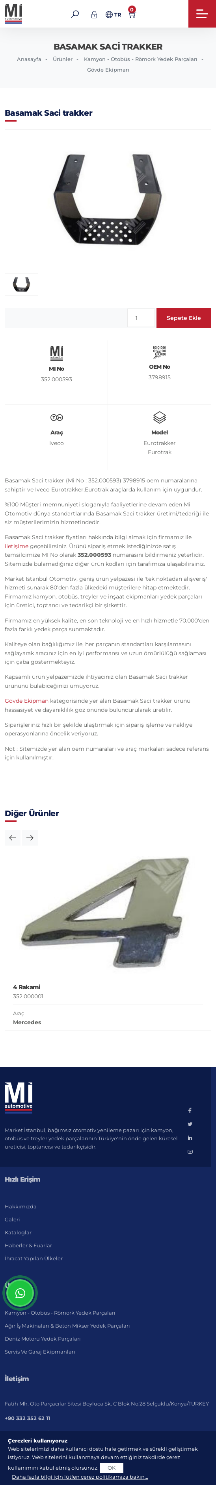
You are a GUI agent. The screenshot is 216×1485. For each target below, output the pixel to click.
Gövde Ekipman (108, 69)
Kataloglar (18, 1232)
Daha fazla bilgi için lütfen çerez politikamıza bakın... (80, 1477)
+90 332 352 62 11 (27, 1418)
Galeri (12, 1219)
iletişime (16, 546)
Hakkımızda (21, 1206)
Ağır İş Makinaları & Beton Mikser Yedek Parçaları (67, 1325)
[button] (12, 838)
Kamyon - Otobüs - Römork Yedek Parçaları (140, 59)
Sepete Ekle (184, 317)
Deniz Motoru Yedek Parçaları (43, 1338)
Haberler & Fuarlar (28, 1245)
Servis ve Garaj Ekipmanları (40, 1351)
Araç (18, 1013)
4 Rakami (26, 987)
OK (111, 1468)
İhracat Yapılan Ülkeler (34, 1258)
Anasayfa (29, 59)
